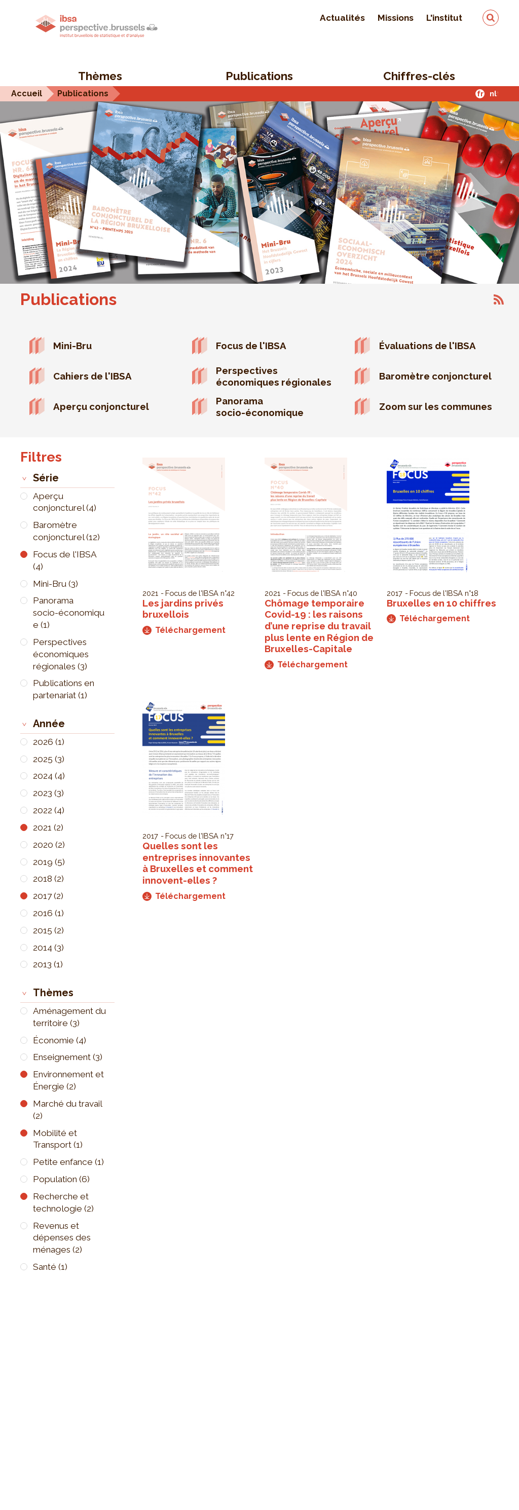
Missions (396, 18)
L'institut (444, 18)
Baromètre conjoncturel (435, 376)
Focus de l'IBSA (251, 345)
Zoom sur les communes (435, 406)
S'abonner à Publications (499, 299)
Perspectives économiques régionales (273, 376)
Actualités (342, 18)
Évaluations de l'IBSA (427, 345)
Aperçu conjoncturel (101, 406)
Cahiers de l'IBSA (92, 376)
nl (493, 93)
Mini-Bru (72, 345)
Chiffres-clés (419, 76)
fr (480, 93)
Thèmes (100, 76)
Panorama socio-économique (260, 406)
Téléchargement (184, 630)
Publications (259, 76)
